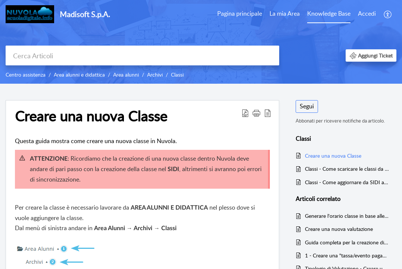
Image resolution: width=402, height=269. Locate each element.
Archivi (155, 74)
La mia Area (284, 13)
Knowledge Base (328, 13)
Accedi (367, 13)
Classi (177, 74)
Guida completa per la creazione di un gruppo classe (347, 242)
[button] (388, 14)
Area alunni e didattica (79, 74)
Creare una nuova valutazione (339, 228)
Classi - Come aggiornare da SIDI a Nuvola (347, 182)
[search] (142, 55)
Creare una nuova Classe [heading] (91, 116)
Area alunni (126, 74)
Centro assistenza (26, 74)
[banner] (201, 42)
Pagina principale (239, 13)
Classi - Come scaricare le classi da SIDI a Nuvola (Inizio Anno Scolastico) (347, 168)
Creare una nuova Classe (333, 155)
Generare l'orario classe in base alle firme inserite (347, 215)
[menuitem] (239, 14)
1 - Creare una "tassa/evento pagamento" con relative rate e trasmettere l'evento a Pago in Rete (347, 255)
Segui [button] (307, 106)
